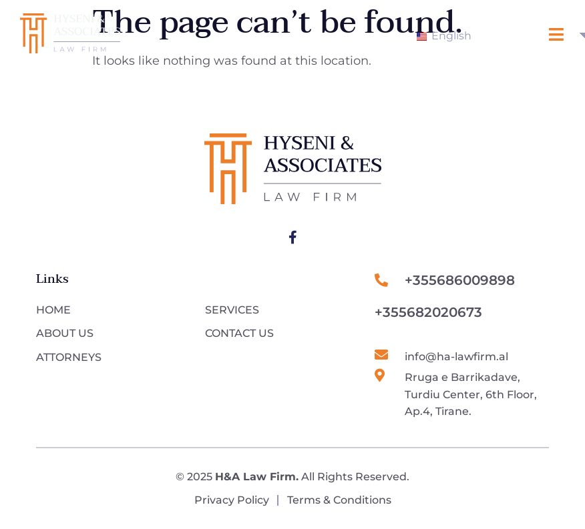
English (444, 35)
